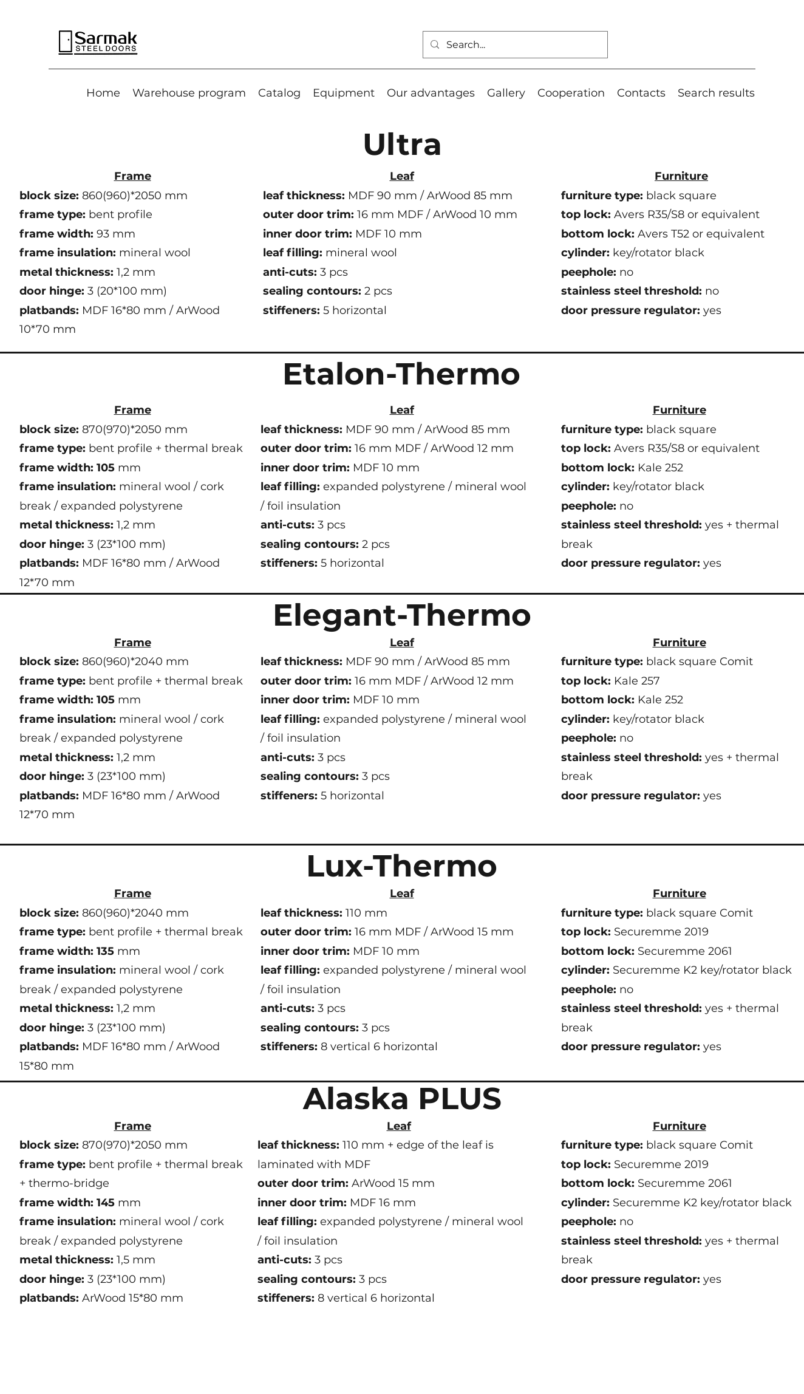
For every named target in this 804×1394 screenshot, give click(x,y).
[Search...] (514, 45)
